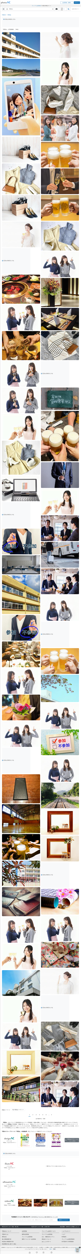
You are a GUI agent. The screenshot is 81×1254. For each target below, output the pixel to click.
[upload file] (56, 9)
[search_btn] (68, 9)
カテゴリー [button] (75, 9)
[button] (66, 2)
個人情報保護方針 (6, 1239)
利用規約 (64, 1236)
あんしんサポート (46, 1241)
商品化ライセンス (46, 1239)
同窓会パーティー (18, 1109)
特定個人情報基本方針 (8, 1241)
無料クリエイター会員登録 (29, 1239)
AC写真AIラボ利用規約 (68, 1241)
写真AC (4, 15)
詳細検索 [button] (62, 9)
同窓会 (9, 15)
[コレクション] (43, 1252)
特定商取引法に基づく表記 (9, 1244)
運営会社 (4, 1236)
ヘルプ (63, 1234)
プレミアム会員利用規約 (68, 1239)
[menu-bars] (3, 9)
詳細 (50, 1249)
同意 (54, 1249)
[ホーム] (30, 1252)
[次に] (51, 1114)
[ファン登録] (37, 1252)
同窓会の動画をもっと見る (71, 1202)
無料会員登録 (25, 1234)
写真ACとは (5, 1234)
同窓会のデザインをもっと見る (71, 1140)
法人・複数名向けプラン (48, 1236)
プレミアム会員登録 (27, 1236)
